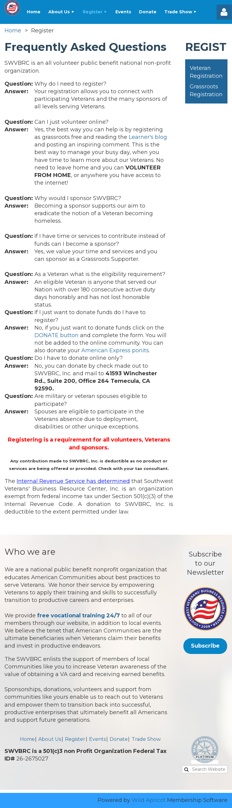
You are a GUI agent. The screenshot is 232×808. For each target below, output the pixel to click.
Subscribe (205, 645)
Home (13, 30)
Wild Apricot (149, 800)
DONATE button (56, 335)
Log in (224, 12)
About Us (49, 739)
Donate (119, 739)
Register (75, 739)
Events (97, 739)
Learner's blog (148, 137)
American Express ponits (115, 350)
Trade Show (146, 739)
